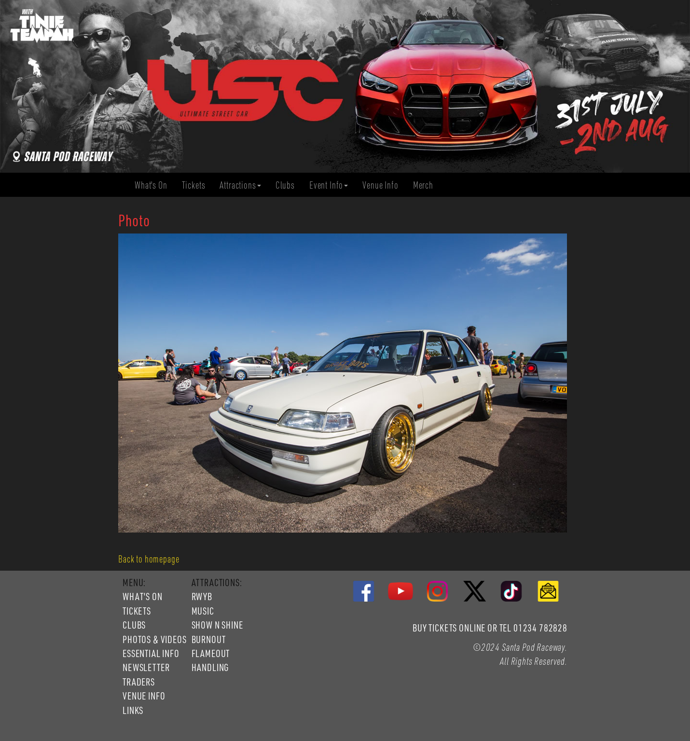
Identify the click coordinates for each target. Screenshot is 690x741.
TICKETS (137, 610)
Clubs (289, 185)
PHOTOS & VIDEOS (155, 639)
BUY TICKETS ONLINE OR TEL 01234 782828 (490, 627)
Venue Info (383, 185)
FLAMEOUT (211, 653)
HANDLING (210, 667)
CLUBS (134, 624)
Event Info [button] (328, 184)
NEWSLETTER (146, 667)
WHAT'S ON (143, 596)
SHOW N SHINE (217, 624)
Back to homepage (148, 558)
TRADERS (139, 681)
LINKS (133, 710)
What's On (155, 185)
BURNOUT (209, 639)
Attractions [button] (240, 184)
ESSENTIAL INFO (151, 653)
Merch (427, 185)
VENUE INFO (144, 695)
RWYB (202, 596)
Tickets (197, 185)
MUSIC (203, 610)
